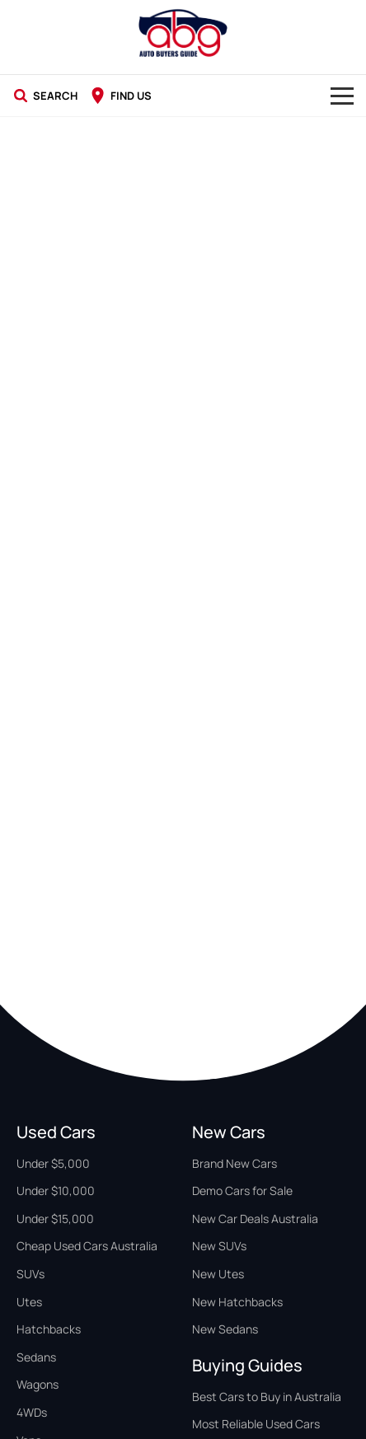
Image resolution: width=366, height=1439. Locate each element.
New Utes (218, 1274)
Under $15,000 (55, 1218)
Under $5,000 (53, 1163)
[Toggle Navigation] (342, 95)
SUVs (30, 1274)
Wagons (37, 1384)
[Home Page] (183, 33)
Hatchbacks (48, 1329)
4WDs (31, 1412)
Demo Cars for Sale (242, 1190)
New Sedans (225, 1329)
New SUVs (219, 1246)
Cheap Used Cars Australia (86, 1246)
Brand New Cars (234, 1163)
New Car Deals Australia (255, 1218)
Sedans (36, 1357)
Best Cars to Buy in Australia (266, 1396)
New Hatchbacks (237, 1302)
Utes (29, 1302)
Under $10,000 (55, 1190)
